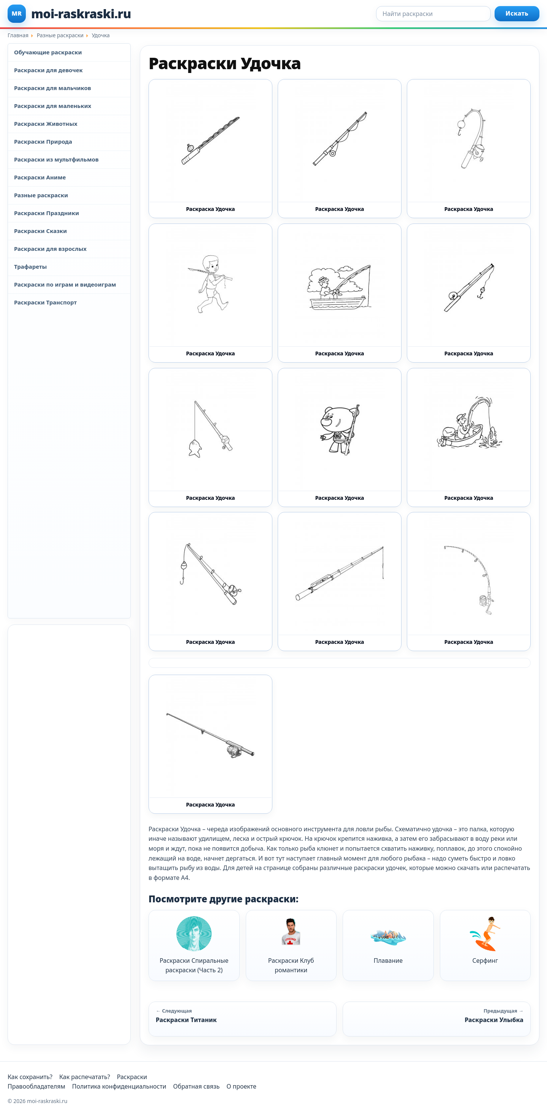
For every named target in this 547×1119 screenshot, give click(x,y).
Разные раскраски (41, 195)
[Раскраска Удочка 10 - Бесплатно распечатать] (210, 293)
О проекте (241, 1086)
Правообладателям (36, 1086)
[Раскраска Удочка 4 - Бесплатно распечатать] (340, 437)
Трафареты (30, 266)
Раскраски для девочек (48, 70)
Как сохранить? (30, 1077)
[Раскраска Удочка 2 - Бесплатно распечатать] (469, 293)
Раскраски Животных (45, 123)
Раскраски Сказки (40, 231)
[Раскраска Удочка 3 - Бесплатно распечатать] (210, 437)
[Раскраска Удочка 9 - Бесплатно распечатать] (210, 744)
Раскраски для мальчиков (52, 88)
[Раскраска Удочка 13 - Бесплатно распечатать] (340, 148)
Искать (517, 13)
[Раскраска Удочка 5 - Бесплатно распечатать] (469, 437)
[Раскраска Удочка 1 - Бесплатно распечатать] (469, 148)
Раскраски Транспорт (45, 302)
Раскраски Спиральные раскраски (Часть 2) (194, 945)
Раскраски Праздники (46, 213)
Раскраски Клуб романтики (291, 945)
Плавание (388, 940)
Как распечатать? (84, 1077)
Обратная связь (196, 1086)
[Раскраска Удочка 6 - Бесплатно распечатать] (210, 581)
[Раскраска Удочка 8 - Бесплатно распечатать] (469, 581)
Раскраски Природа (43, 141)
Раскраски (132, 1077)
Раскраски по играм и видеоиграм (65, 284)
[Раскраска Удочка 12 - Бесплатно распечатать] (210, 148)
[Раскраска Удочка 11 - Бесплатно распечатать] (340, 293)
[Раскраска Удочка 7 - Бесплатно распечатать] (340, 581)
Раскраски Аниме (40, 177)
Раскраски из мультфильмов (56, 159)
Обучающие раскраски (48, 52)
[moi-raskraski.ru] (69, 14)
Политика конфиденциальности (119, 1086)
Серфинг (485, 940)
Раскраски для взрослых (50, 248)
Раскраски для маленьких (52, 105)
